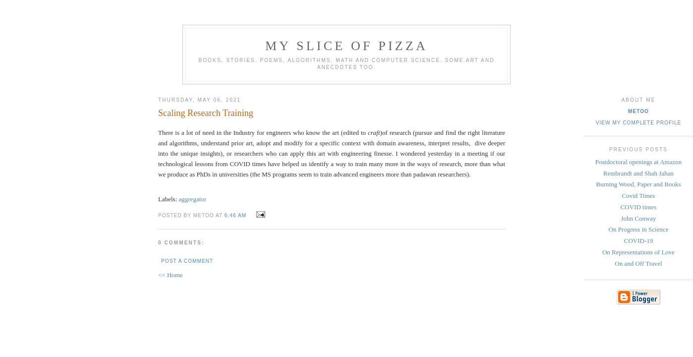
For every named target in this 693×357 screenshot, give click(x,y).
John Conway (638, 218)
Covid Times (638, 195)
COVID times (639, 207)
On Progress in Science (639, 229)
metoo (638, 111)
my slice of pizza (346, 46)
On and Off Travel (638, 263)
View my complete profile (639, 122)
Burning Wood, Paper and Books (638, 184)
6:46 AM (235, 215)
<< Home (170, 275)
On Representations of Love (638, 252)
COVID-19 (638, 240)
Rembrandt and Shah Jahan (638, 173)
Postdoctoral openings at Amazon (638, 162)
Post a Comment (187, 261)
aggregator (193, 199)
